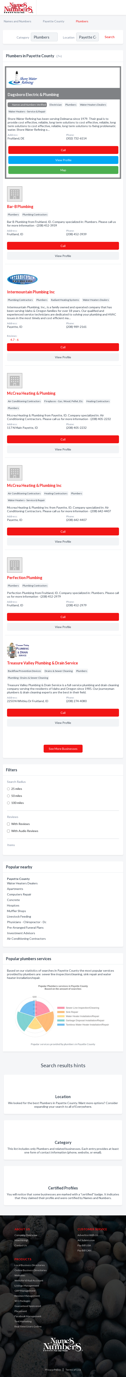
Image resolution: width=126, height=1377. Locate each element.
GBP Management (24, 1290)
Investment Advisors (21, 933)
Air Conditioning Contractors (26, 938)
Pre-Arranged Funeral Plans (25, 927)
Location (68, 37)
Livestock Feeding (19, 916)
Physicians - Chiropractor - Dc (26, 922)
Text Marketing (23, 1321)
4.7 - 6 (14, 339)
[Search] (109, 37)
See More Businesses (63, 748)
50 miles (16, 796)
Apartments (15, 889)
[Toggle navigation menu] (120, 7)
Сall (63, 150)
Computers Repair (19, 894)
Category (23, 37)
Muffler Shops (16, 911)
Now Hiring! (21, 1240)
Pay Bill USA (84, 1245)
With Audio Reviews (24, 831)
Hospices (13, 905)
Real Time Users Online (28, 1326)
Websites (19, 1275)
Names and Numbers (17, 21)
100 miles (17, 803)
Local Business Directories (29, 1265)
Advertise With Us (87, 1235)
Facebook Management (27, 1316)
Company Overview (25, 1235)
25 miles (16, 788)
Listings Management (26, 1285)
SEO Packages (22, 1300)
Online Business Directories (30, 1270)
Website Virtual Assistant (28, 1280)
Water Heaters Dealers (22, 883)
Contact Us (20, 1245)
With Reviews (20, 824)
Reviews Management (27, 1295)
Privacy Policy (53, 1369)
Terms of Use (73, 1369)
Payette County (53, 21)
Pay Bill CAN (84, 1250)
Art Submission (86, 1240)
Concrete (13, 900)
